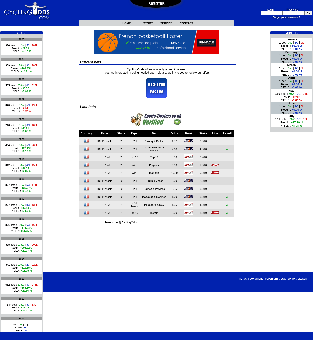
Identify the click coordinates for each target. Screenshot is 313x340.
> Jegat (154, 180)
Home (126, 23)
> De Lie (154, 141)
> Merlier (154, 149)
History (146, 23)
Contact (186, 23)
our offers (204, 72)
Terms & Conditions (251, 279)
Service (166, 23)
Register (156, 3)
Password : (293, 9)
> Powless (154, 188)
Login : (271, 9)
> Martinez (154, 196)
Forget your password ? (286, 17)
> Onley (154, 204)
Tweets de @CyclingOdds (121, 222)
